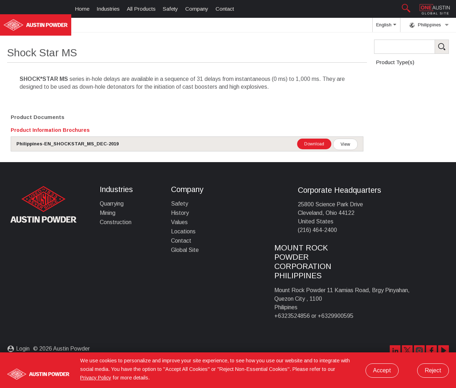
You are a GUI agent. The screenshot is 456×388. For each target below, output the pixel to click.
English (386, 27)
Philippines (429, 25)
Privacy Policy (95, 378)
